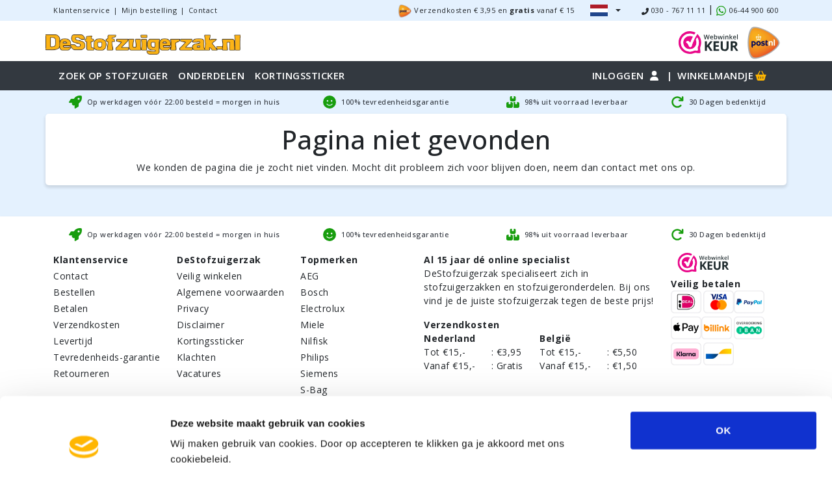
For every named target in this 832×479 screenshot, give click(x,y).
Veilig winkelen (209, 276)
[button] (605, 10)
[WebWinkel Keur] (709, 41)
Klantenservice (81, 10)
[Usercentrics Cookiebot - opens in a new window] (84, 453)
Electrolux (322, 308)
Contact (203, 10)
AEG (309, 276)
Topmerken (329, 259)
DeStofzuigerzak (219, 259)
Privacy (193, 308)
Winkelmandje (722, 75)
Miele (312, 324)
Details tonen (716, 453)
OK (723, 372)
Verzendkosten (86, 324)
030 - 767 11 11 (674, 10)
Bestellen (74, 292)
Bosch (314, 292)
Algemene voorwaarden (230, 292)
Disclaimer (200, 324)
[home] (143, 42)
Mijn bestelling (149, 10)
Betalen (70, 308)
